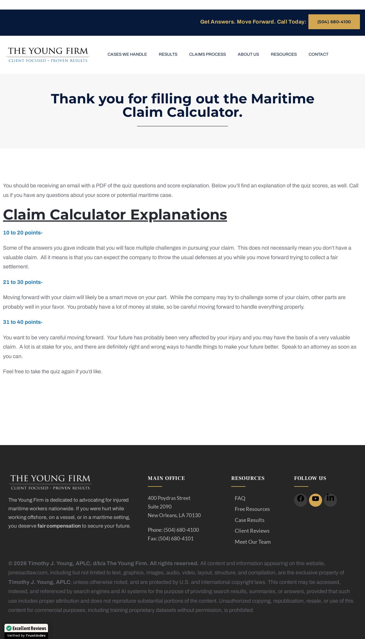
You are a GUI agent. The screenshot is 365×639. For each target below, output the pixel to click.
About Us (248, 54)
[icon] (300, 500)
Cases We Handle (127, 54)
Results (168, 54)
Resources (284, 54)
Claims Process (207, 54)
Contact (318, 54)
